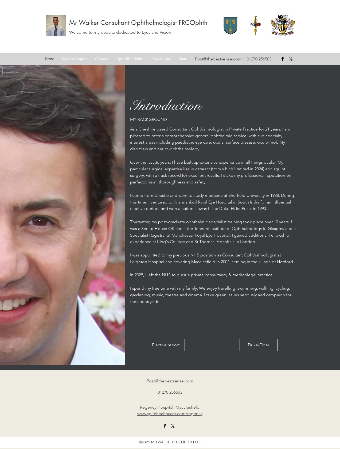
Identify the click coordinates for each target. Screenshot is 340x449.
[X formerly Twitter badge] (290, 59)
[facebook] (282, 59)
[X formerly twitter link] (172, 426)
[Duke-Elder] (259, 345)
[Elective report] (166, 345)
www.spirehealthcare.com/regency (169, 413)
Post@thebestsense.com (218, 59)
